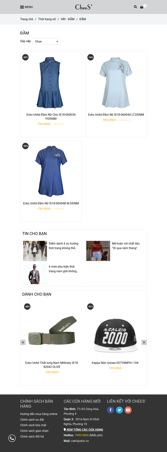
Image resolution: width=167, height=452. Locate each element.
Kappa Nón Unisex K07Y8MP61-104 (115, 363)
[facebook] (110, 410)
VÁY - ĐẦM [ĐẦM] (68, 19)
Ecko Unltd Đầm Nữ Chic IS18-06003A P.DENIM (51, 116)
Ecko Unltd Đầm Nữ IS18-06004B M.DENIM (51, 203)
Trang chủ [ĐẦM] (26, 19)
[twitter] (119, 410)
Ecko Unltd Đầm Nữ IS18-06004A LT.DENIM (116, 114)
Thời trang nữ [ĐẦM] (47, 19)
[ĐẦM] (83, 6)
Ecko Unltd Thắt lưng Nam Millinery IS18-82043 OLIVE (52, 365)
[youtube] (128, 410)
